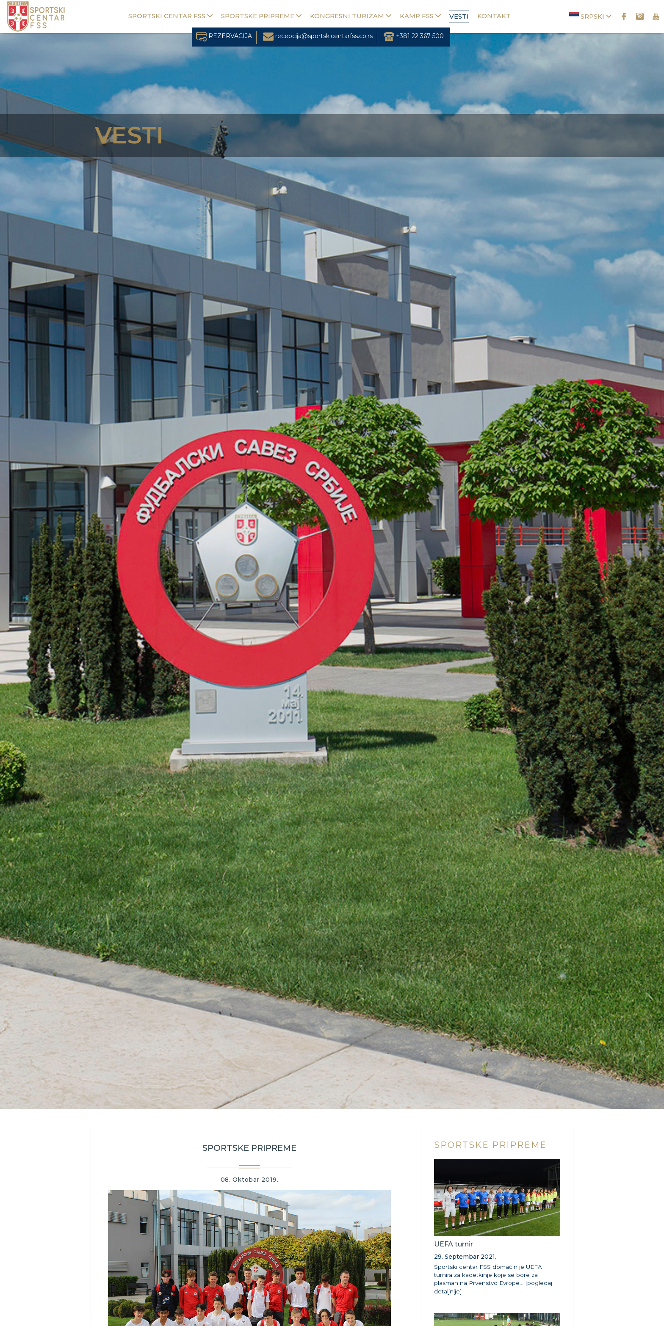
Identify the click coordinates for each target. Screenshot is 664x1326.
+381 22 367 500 (414, 36)
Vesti (459, 16)
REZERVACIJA (224, 36)
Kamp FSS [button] (420, 16)
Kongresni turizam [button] (350, 16)
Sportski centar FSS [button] (170, 16)
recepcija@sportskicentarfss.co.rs (318, 36)
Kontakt (494, 16)
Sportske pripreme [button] (261, 16)
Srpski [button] (590, 16)
